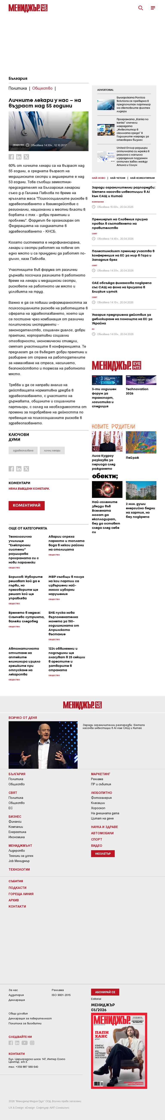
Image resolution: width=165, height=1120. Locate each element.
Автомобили (102, 833)
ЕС (11, 808)
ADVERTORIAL (105, 90)
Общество (17, 784)
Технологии (19, 869)
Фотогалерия (101, 797)
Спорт (96, 839)
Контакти (17, 906)
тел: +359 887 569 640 (23, 1066)
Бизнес (15, 816)
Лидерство (17, 850)
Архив (14, 900)
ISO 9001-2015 (61, 995)
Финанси (15, 821)
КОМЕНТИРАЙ (26, 505)
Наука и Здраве (104, 826)
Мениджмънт (20, 845)
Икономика (17, 837)
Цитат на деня (102, 818)
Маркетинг (100, 773)
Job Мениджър (19, 860)
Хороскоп (98, 808)
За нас (13, 990)
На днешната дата (105, 813)
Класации (98, 802)
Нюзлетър (103, 854)
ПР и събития (101, 784)
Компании (16, 826)
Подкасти (17, 887)
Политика (16, 779)
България (18, 78)
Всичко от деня (23, 717)
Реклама (97, 779)
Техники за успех (21, 855)
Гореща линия (21, 893)
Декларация (17, 1000)
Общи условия (18, 1013)
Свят (13, 792)
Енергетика (17, 831)
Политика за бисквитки (25, 1023)
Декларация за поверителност (30, 1018)
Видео (96, 845)
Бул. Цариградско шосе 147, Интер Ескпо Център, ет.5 (37, 1060)
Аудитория (16, 995)
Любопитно (101, 792)
